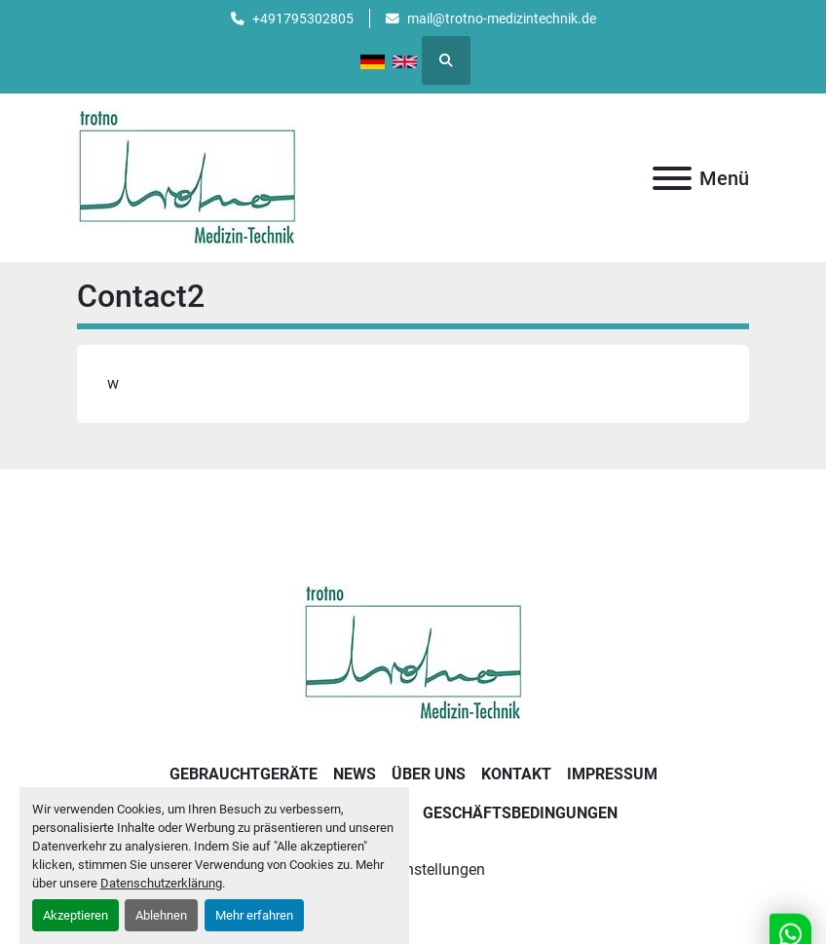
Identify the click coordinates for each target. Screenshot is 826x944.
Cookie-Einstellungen (413, 869)
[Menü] (672, 178)
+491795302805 (303, 18)
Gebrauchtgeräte (243, 774)
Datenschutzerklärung (161, 883)
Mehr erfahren (254, 915)
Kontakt (516, 774)
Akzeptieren (75, 915)
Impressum (612, 774)
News (354, 774)
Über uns (429, 774)
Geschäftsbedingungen (520, 813)
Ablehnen (161, 915)
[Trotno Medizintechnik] (413, 652)
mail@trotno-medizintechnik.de (501, 18)
